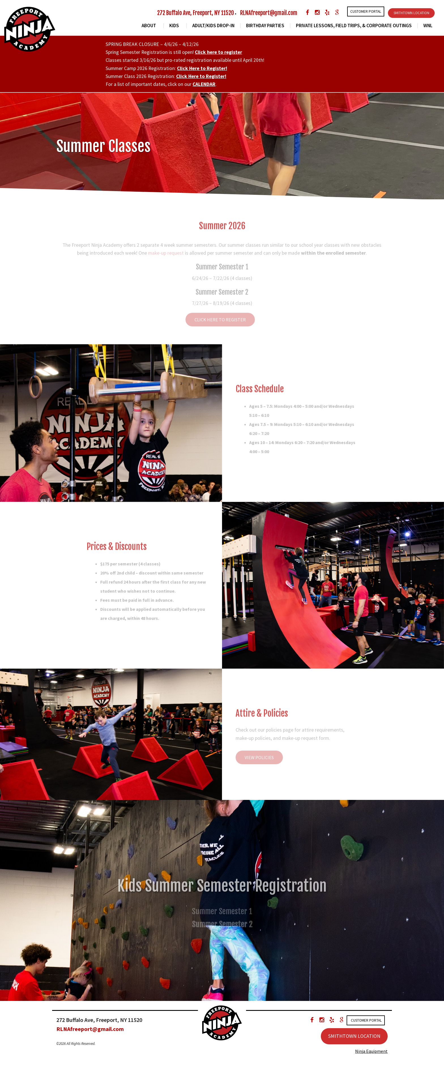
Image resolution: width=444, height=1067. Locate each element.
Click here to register (218, 52)
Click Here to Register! (202, 68)
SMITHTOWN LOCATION (411, 12)
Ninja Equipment (371, 1051)
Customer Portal (365, 11)
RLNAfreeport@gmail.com (268, 12)
